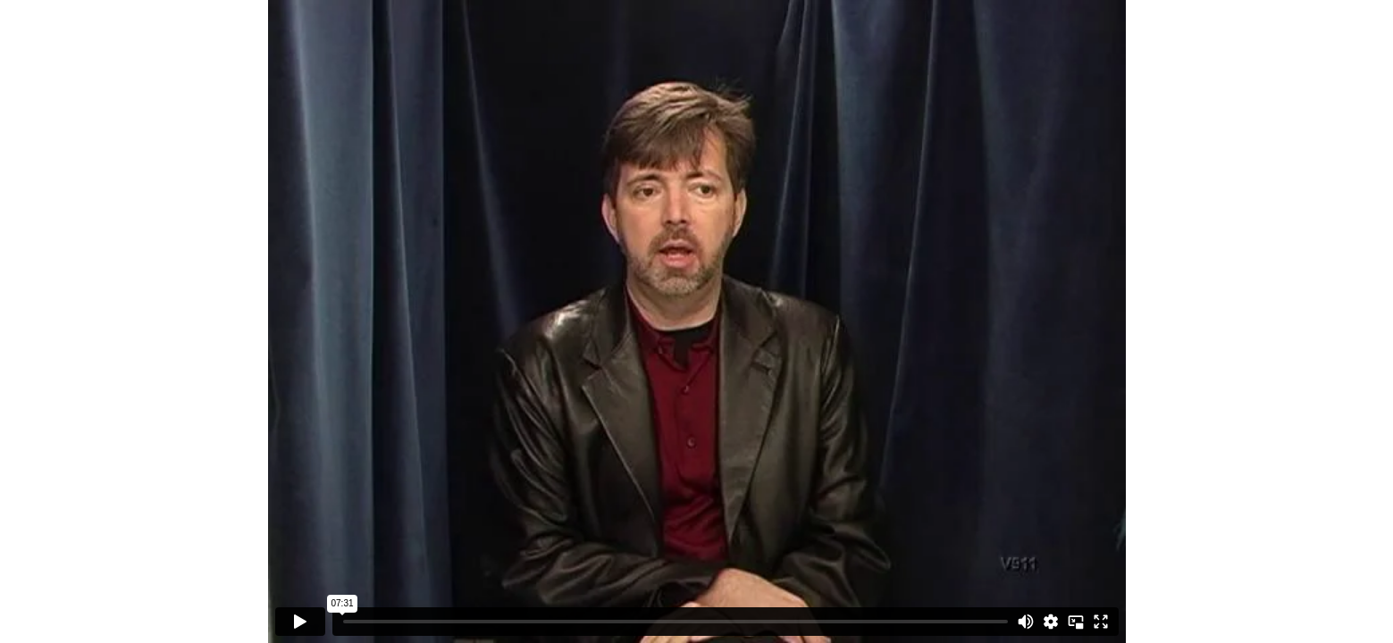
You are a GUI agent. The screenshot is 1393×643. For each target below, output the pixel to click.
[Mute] (1025, 621)
